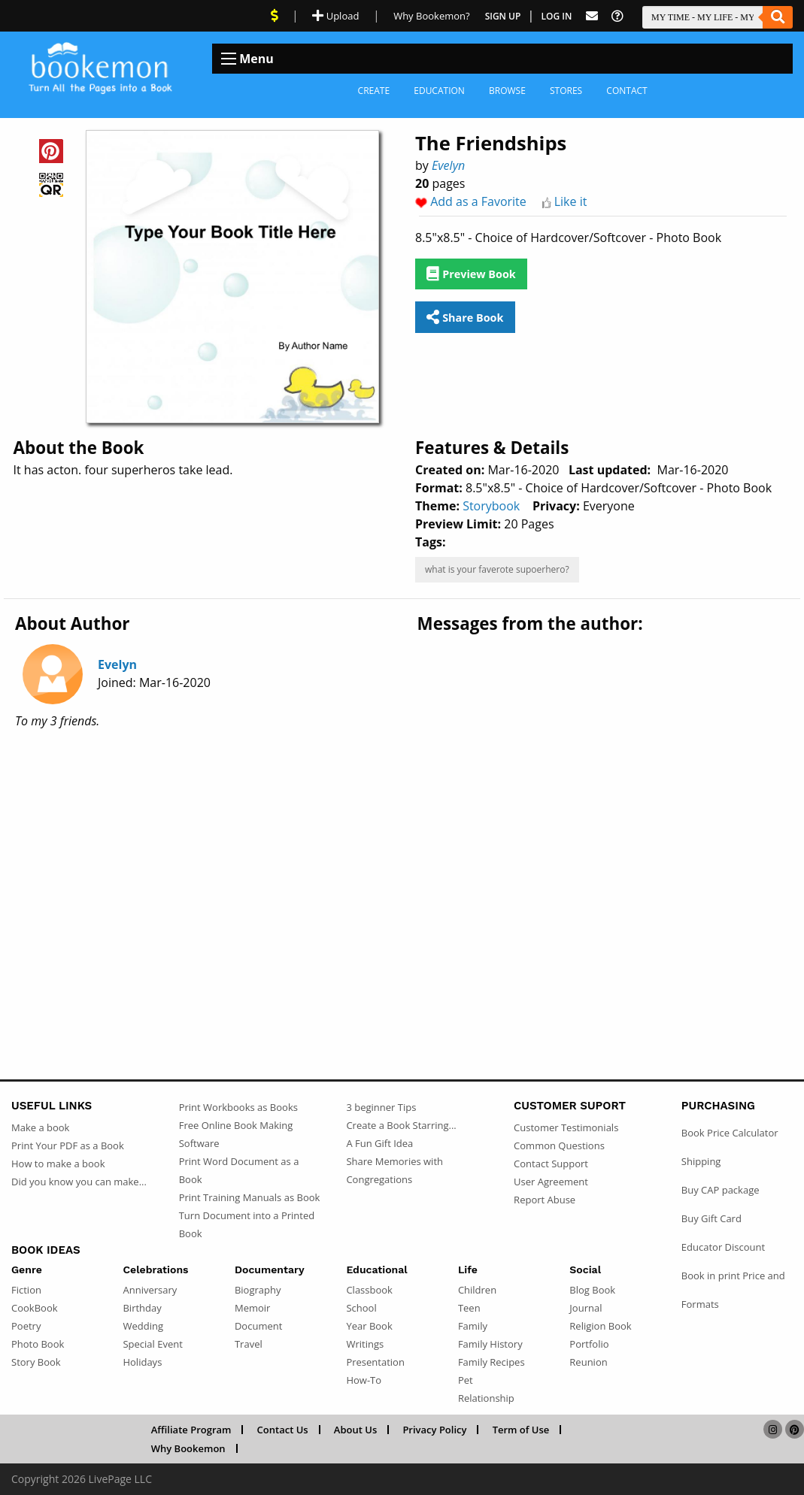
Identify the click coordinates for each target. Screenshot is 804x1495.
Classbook (369, 1290)
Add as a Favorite (478, 201)
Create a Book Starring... (401, 1125)
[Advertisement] (402, 860)
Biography (258, 1290)
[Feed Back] (592, 16)
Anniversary (150, 1290)
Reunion (588, 1362)
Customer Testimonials (566, 1127)
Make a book (40, 1127)
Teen (469, 1308)
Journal (585, 1308)
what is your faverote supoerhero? (497, 569)
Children (477, 1290)
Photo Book (37, 1344)
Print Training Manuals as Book (249, 1197)
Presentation (375, 1362)
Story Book (36, 1362)
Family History (490, 1344)
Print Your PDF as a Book (67, 1145)
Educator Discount (723, 1247)
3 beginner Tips (381, 1107)
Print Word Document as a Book (239, 1170)
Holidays (142, 1362)
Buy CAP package (720, 1190)
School (361, 1308)
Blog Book (592, 1290)
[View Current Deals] (274, 16)
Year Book (369, 1326)
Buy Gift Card (711, 1218)
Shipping (701, 1161)
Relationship (486, 1398)
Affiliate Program (191, 1429)
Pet (465, 1380)
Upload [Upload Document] (335, 16)
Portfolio (588, 1344)
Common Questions (559, 1145)
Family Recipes (491, 1362)
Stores (566, 90)
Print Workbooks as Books (238, 1107)
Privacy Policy (434, 1429)
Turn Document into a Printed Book (247, 1224)
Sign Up (503, 16)
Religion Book (600, 1326)
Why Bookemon (188, 1448)
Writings (365, 1344)
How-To (363, 1380)
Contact (626, 90)
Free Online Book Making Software (236, 1134)
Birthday (142, 1308)
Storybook (491, 506)
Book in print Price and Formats (733, 1290)
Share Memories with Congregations (394, 1170)
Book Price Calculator (729, 1132)
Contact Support (551, 1163)
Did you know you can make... (79, 1181)
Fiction (26, 1290)
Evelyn (448, 165)
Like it (570, 201)
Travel (248, 1344)
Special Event (152, 1344)
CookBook (34, 1308)
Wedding (143, 1326)
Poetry (26, 1326)
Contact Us (282, 1429)
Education (439, 90)
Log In (557, 16)
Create (374, 90)
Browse (507, 90)
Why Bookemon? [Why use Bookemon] (431, 16)
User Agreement (551, 1181)
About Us (355, 1429)
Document (258, 1326)
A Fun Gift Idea (379, 1143)
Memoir (252, 1308)
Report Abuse (544, 1199)
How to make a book (58, 1163)
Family (472, 1326)
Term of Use (521, 1429)
